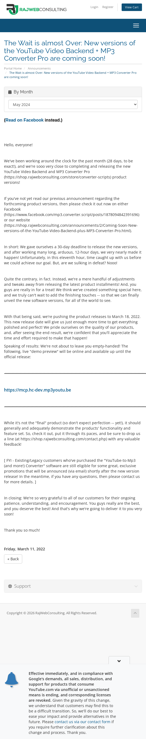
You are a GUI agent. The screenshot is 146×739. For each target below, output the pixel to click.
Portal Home (13, 68)
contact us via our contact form (82, 721)
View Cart (131, 7)
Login (94, 7)
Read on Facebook (24, 120)
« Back (13, 558)
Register (108, 7)
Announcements (39, 68)
